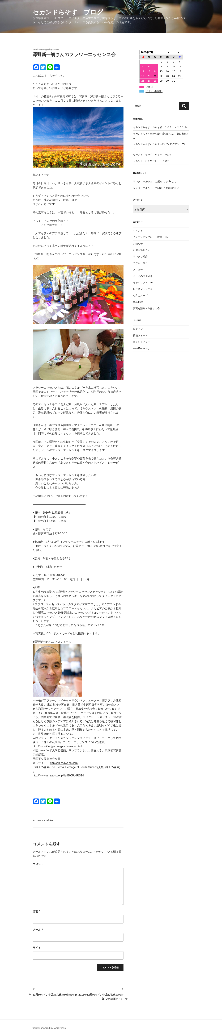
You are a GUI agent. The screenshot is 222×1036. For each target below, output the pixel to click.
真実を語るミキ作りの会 (146, 308)
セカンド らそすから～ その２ (152, 161)
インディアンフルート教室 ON (150, 237)
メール (38, 929)
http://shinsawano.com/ (64, 763)
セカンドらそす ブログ (68, 12)
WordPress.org (141, 348)
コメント (38, 864)
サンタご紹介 (140, 256)
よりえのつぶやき (142, 276)
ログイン (138, 328)
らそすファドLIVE (143, 282)
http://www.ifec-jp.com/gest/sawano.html (57, 746)
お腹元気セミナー (142, 250)
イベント (41, 820)
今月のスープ (140, 295)
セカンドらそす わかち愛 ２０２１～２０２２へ (161, 127)
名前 (36, 911)
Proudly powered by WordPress (49, 1028)
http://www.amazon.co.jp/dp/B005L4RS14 (58, 775)
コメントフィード (142, 341)
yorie (56, 49)
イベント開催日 (154, 91)
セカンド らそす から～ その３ (152, 154)
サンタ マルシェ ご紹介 (147, 181)
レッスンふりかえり (144, 289)
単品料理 (138, 302)
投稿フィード (140, 335)
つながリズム (140, 263)
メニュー (138, 269)
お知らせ (50, 820)
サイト (37, 947)
